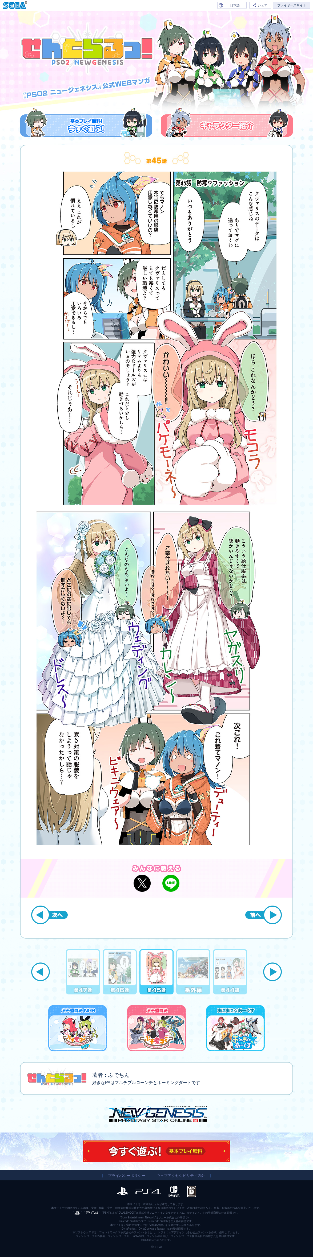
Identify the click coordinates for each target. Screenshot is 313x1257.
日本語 (235, 5)
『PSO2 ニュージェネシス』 (156, 1114)
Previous (40, 972)
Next (272, 972)
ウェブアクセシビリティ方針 (180, 1175)
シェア (262, 5)
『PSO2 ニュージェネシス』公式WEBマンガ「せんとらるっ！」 (87, 48)
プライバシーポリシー (126, 1175)
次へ (49, 915)
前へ (263, 915)
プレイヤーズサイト (291, 5)
